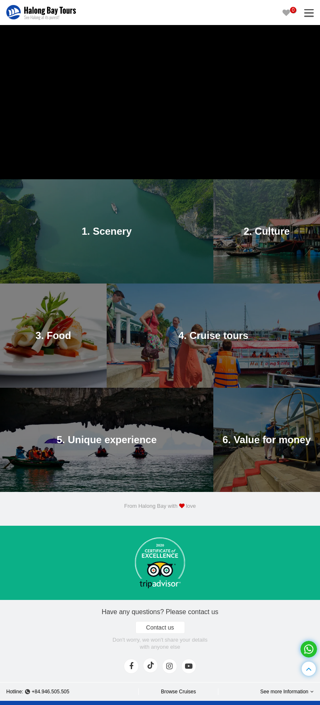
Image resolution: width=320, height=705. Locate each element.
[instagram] (169, 666)
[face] (131, 666)
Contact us (160, 627)
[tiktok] (150, 665)
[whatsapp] (308, 649)
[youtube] (188, 666)
